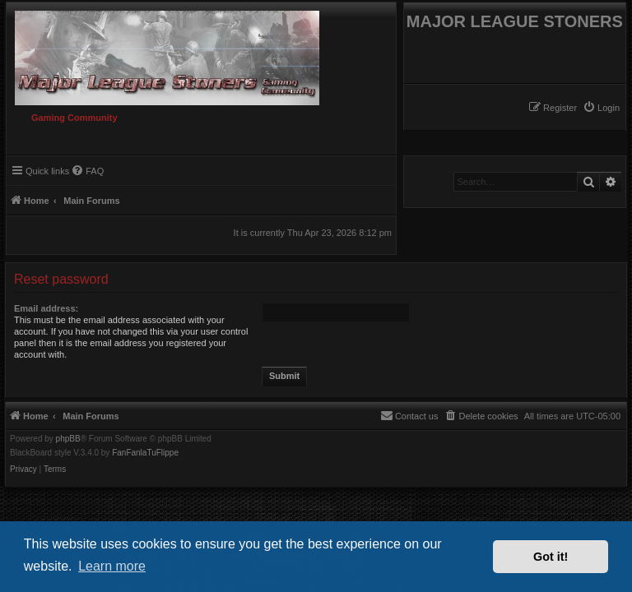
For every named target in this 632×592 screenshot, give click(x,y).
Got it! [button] (550, 556)
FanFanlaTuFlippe (145, 453)
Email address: (46, 308)
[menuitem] (601, 108)
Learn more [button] (112, 566)
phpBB (68, 439)
